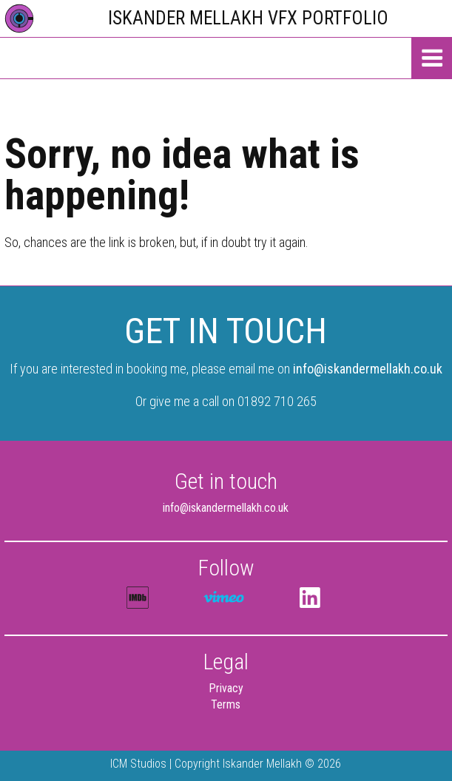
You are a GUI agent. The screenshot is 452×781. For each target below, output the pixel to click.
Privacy (226, 688)
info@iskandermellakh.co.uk (367, 368)
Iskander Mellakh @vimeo (224, 597)
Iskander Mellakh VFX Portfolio (248, 18)
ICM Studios (138, 764)
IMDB (138, 597)
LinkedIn (311, 597)
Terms (225, 704)
